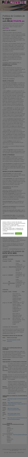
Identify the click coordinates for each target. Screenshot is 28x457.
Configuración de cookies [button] (8, 233)
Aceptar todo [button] (18, 233)
